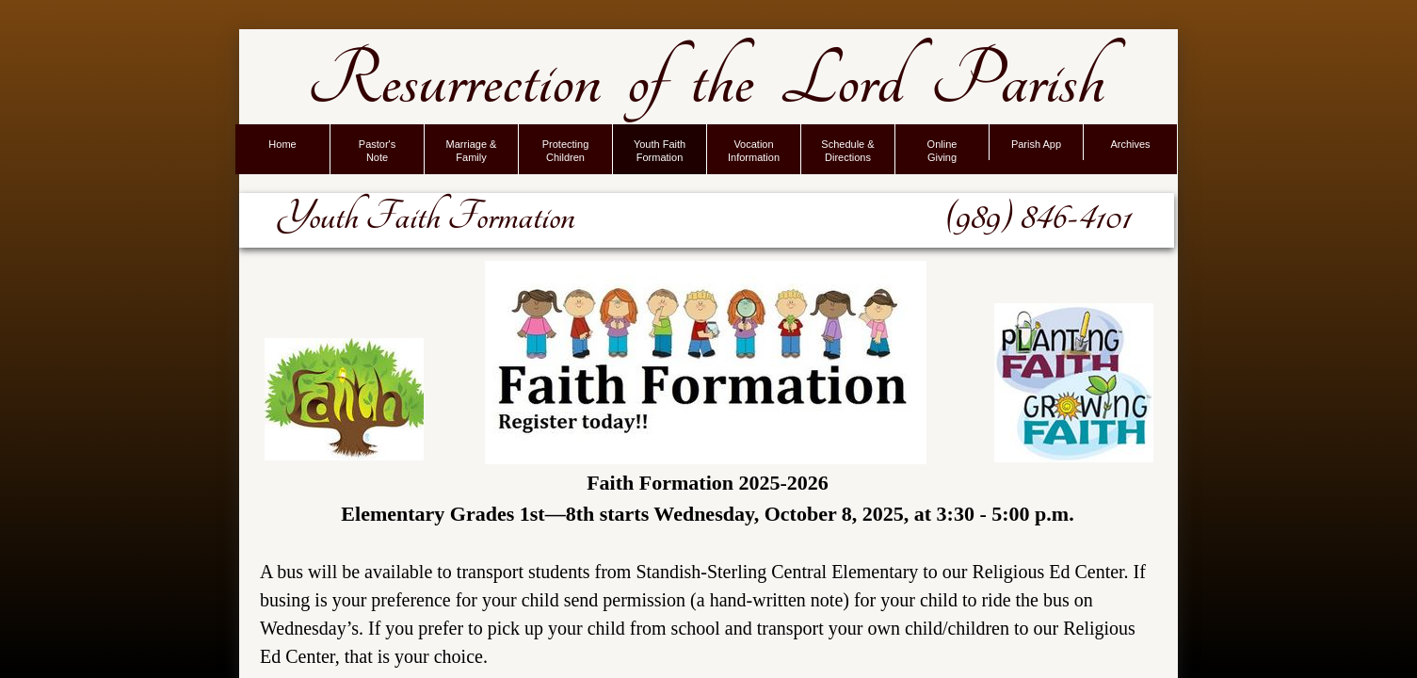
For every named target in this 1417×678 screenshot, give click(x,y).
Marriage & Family (471, 150)
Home (282, 144)
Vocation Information (754, 150)
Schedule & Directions (847, 150)
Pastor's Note (377, 150)
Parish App (1036, 144)
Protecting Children (565, 150)
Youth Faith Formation (659, 150)
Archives (1130, 144)
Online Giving (942, 150)
